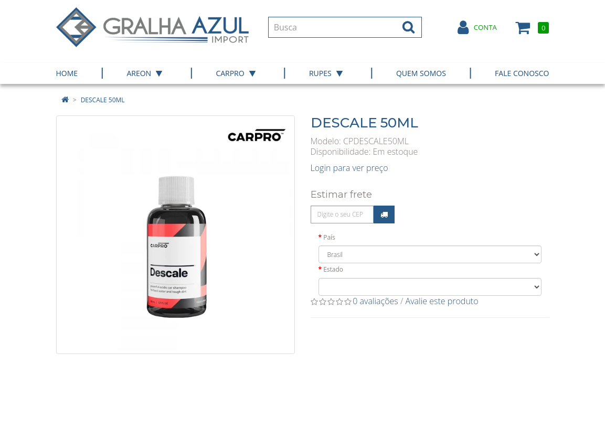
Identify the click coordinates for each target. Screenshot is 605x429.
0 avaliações (375, 301)
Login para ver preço (349, 168)
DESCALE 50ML (103, 99)
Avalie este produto (442, 301)
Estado (333, 269)
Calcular (384, 214)
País (329, 237)
